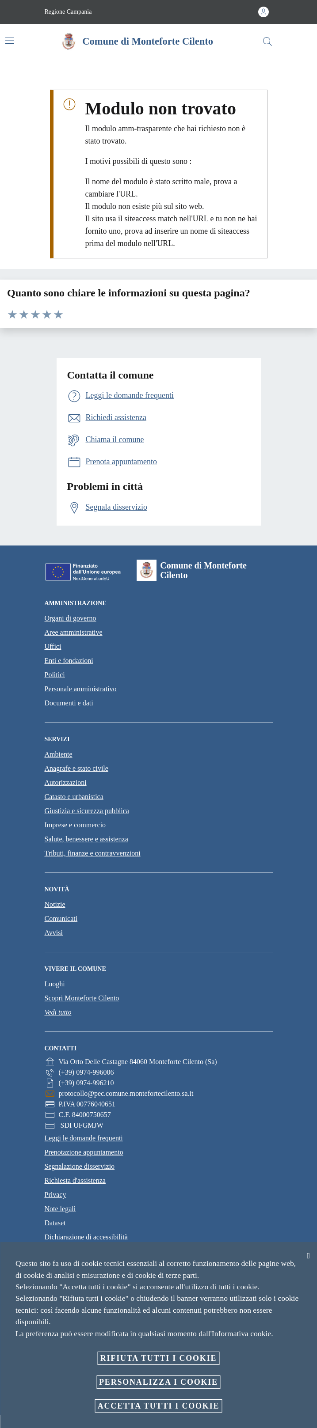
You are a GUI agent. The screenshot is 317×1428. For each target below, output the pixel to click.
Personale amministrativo (81, 689)
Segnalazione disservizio (80, 1166)
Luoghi (55, 984)
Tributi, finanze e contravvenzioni (93, 853)
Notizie (55, 904)
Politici (55, 674)
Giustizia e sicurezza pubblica (87, 810)
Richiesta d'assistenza (75, 1180)
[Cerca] (267, 41)
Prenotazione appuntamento (84, 1152)
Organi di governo (70, 618)
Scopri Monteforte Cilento (82, 998)
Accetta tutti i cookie (159, 1405)
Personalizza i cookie (158, 1382)
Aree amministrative (74, 632)
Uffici (53, 646)
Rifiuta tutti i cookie (158, 1358)
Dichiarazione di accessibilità (86, 1237)
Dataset (55, 1223)
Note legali (60, 1208)
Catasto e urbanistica (74, 796)
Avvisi (54, 932)
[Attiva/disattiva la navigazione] (9, 40)
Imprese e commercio (75, 825)
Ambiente (59, 754)
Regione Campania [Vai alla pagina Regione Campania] (68, 11)
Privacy (55, 1194)
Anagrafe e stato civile (76, 768)
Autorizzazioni (66, 782)
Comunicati (61, 918)
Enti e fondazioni (69, 660)
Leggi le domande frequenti (84, 1138)
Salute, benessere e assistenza (86, 839)
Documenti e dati (69, 703)
